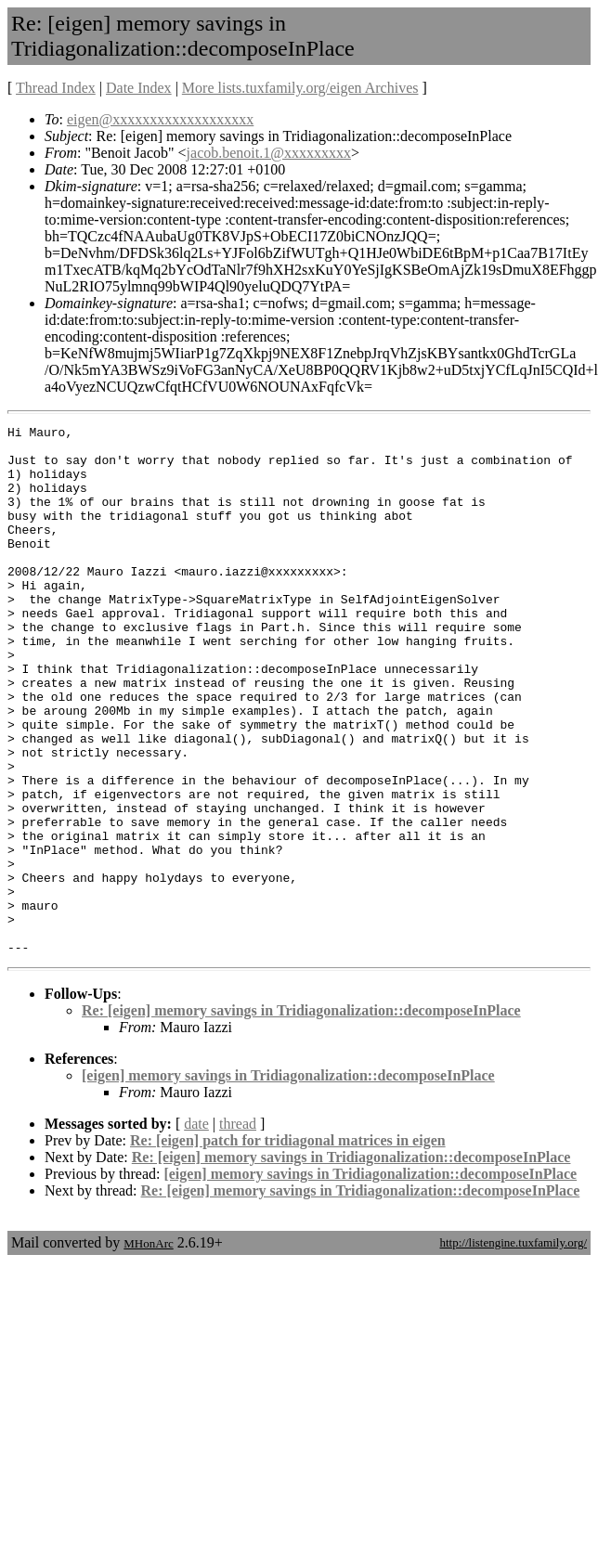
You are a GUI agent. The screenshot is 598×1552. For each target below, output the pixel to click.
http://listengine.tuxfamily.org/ (513, 1348)
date (196, 1229)
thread (237, 1229)
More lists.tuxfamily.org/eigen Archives (300, 88)
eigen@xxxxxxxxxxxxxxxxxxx (160, 119)
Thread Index (56, 88)
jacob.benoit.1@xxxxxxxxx (269, 153)
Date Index (139, 88)
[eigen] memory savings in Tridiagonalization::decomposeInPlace (288, 1181)
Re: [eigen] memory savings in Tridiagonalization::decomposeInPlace (301, 1116)
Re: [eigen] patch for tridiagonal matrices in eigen (288, 1246)
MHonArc (148, 1349)
